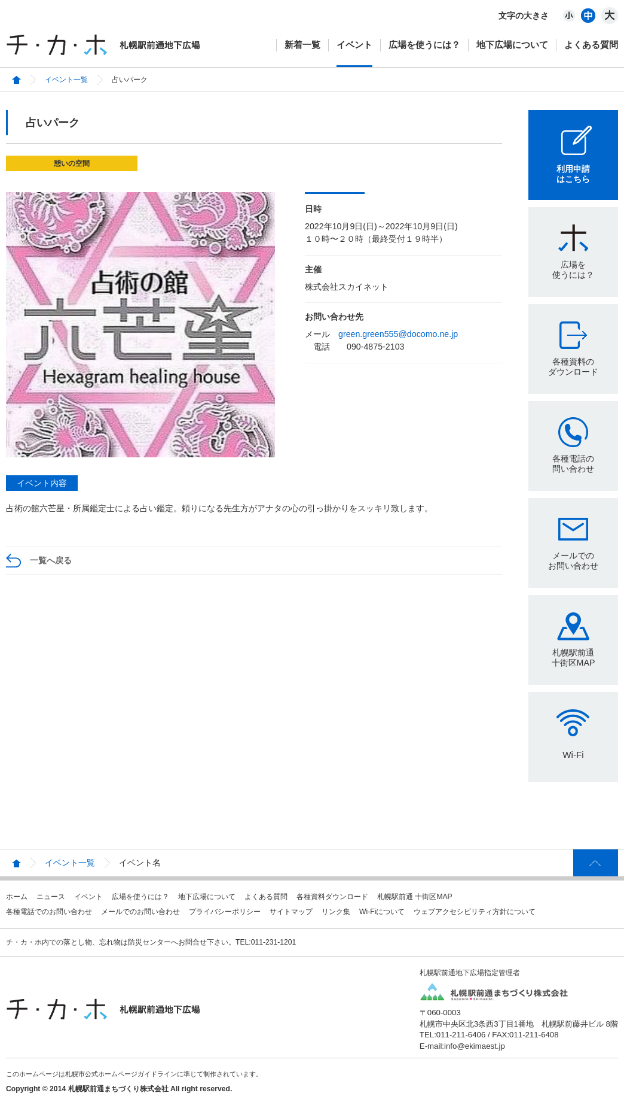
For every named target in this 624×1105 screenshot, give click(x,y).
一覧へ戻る (51, 560)
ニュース (50, 896)
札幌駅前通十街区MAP (573, 657)
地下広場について (512, 45)
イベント (354, 45)
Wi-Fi (572, 754)
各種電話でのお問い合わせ (49, 911)
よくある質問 (591, 45)
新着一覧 (302, 45)
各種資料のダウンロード (573, 367)
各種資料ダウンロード (332, 896)
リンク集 (336, 911)
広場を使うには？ (424, 45)
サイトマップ (291, 911)
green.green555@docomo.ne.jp (398, 334)
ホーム (16, 896)
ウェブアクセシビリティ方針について (475, 911)
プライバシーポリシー (225, 911)
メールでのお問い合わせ (573, 560)
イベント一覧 (66, 79)
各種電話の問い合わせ (573, 463)
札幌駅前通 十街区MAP (414, 896)
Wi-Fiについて (382, 911)
